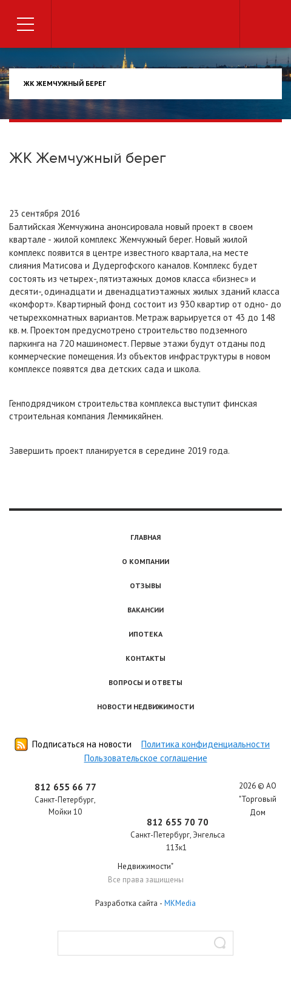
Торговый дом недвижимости (145, 26)
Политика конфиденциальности (205, 744)
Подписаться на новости (82, 744)
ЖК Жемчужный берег (65, 83)
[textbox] (145, 943)
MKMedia (180, 903)
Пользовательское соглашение (145, 758)
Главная (145, 537)
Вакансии (145, 609)
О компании (145, 561)
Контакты (145, 658)
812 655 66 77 (65, 787)
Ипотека (145, 633)
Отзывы (145, 585)
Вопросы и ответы (145, 682)
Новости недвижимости (145, 706)
